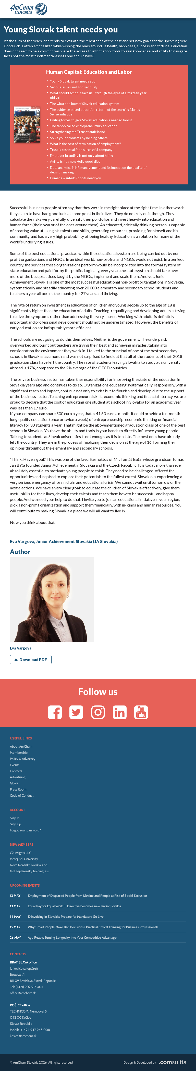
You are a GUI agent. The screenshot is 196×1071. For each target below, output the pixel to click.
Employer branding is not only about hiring (81, 156)
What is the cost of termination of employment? (85, 144)
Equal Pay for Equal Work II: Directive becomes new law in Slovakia (74, 906)
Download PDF (31, 659)
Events (14, 765)
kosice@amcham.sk (23, 1036)
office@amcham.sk (23, 993)
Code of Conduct (21, 795)
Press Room (18, 789)
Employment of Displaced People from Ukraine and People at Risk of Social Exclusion (87, 895)
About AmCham (21, 746)
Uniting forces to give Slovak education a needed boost (91, 120)
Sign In (14, 818)
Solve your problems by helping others (78, 138)
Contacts (16, 771)
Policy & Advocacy (22, 759)
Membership (19, 752)
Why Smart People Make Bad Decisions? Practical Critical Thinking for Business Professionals (93, 927)
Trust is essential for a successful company (81, 150)
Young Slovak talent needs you (72, 81)
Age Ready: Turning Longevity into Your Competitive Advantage (72, 937)
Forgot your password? (25, 830)
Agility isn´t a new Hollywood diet (75, 161)
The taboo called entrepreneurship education (83, 126)
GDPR (14, 783)
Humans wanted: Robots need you (75, 178)
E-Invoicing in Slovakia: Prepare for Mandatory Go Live (66, 916)
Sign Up (15, 824)
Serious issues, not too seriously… (75, 87)
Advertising (17, 777)
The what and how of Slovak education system (84, 104)
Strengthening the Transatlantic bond (77, 132)
